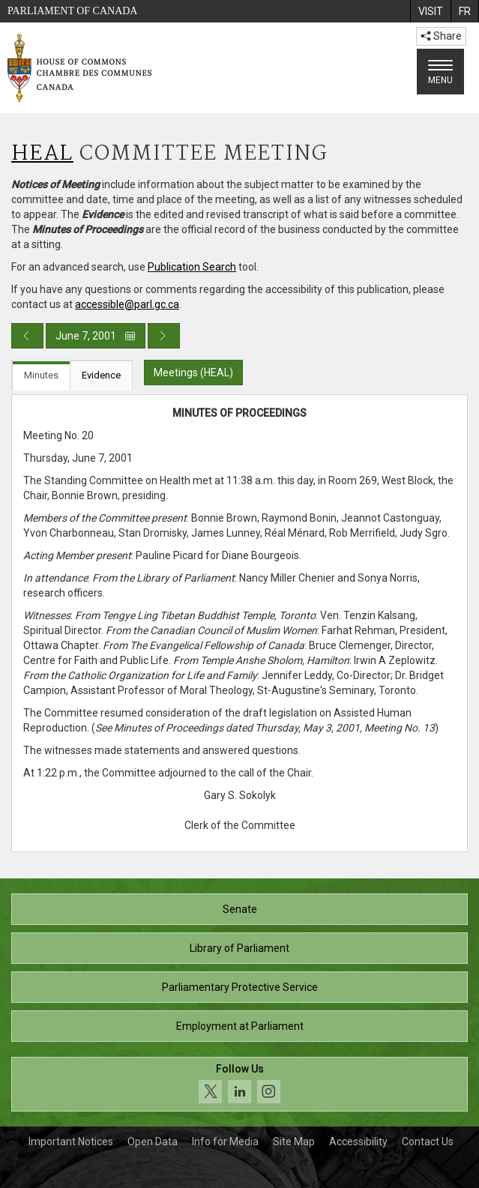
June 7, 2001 (95, 336)
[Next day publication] (164, 336)
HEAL (42, 154)
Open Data (152, 1142)
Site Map (294, 1142)
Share (441, 36)
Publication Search (192, 267)
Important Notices (70, 1142)
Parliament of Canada (72, 10)
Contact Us (428, 1142)
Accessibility (358, 1142)
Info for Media (225, 1142)
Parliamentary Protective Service (240, 987)
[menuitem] (430, 11)
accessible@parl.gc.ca (127, 304)
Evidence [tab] (101, 375)
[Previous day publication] (27, 336)
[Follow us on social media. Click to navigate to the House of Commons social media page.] (239, 1084)
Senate (240, 909)
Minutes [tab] (41, 375)
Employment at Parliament (240, 1026)
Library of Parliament (239, 948)
